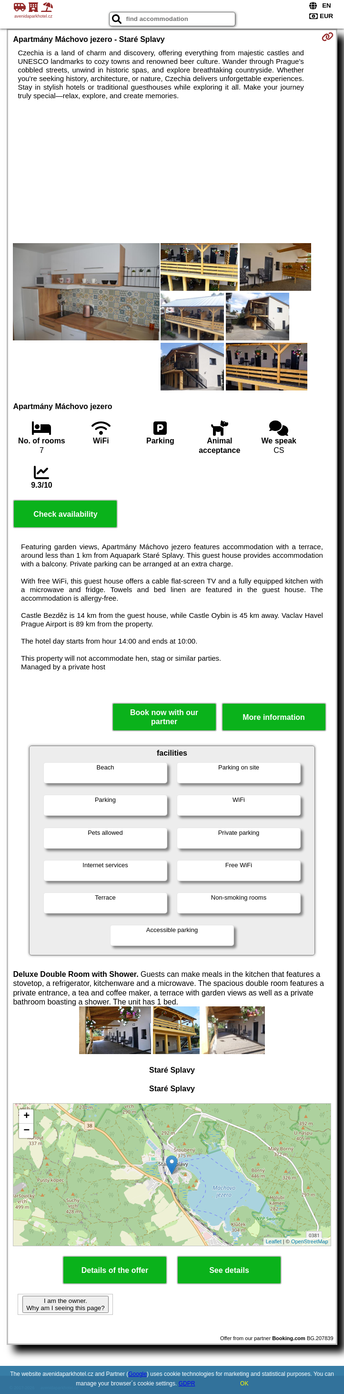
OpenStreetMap (309, 1241)
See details (229, 1270)
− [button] (26, 1131)
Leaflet (274, 1241)
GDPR (187, 1383)
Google (137, 1374)
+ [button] (26, 1116)
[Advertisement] (172, 171)
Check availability (65, 514)
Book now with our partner (164, 717)
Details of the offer (114, 1270)
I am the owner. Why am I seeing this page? (65, 1304)
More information (274, 717)
